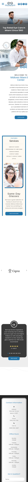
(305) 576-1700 (14, 420)
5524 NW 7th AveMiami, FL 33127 (14, 412)
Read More (14, 358)
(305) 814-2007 (14, 428)
